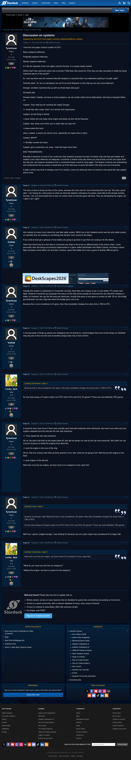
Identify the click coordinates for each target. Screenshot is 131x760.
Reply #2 (26, 227)
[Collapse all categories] (127, 630)
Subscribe (122, 744)
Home (5, 30)
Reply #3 (26, 286)
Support (72, 3)
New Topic (120, 10)
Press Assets (80, 729)
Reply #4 (26, 328)
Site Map (80, 756)
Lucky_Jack (11, 389)
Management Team (82, 719)
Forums (78, 738)
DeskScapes (6, 725)
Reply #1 (26, 185)
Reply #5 (26, 374)
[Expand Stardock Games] (68, 631)
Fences (4, 722)
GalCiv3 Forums (53, 43)
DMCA (73, 756)
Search (20, 15)
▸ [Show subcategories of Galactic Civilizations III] (40, 29)
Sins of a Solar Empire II (46, 722)
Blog (63, 3)
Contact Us (80, 735)
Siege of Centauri (44, 735)
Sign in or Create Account (38, 616)
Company (80, 709)
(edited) (70, 286)
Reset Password (118, 725)
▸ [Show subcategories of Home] (8, 29)
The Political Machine (45, 729)
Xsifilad (11, 242)
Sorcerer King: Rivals (45, 738)
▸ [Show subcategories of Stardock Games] (22, 29)
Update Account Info (119, 729)
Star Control (42, 725)
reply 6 (44, 552)
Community (46, 3)
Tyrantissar (11, 48)
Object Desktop (7, 713)
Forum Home (10, 15)
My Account (116, 716)
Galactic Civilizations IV (46, 719)
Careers (79, 722)
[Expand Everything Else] (68, 680)
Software (25, 3)
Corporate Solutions (8, 716)
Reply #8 (26, 543)
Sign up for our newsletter (77, 744)
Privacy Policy (52, 756)
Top (126, 185)
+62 (11, 404)
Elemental (41, 716)
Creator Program (81, 732)
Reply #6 (26, 423)
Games (35, 3)
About (78, 713)
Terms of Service (64, 756)
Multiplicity (5, 729)
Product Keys (117, 722)
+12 (11, 63)
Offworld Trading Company (47, 732)
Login (27, 15)
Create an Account (119, 719)
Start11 (4, 719)
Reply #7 (26, 497)
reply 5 (40, 506)
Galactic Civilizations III (31, 30)
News (56, 3)
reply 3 (44, 383)
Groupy (4, 732)
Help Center (117, 713)
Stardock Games (15, 30)
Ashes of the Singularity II (46, 713)
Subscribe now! (33, 695)
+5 (11, 257)
